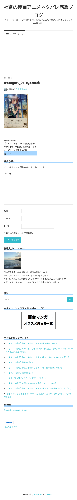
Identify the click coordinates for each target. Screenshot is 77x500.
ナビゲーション (16, 34)
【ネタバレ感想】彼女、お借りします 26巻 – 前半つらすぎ (32, 343)
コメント (8, 173)
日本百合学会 (21, 89)
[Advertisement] (38, 55)
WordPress (38, 494)
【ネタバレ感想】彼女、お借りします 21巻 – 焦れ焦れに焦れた (34, 367)
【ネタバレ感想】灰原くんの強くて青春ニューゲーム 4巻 (32, 383)
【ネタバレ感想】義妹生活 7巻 (20, 372)
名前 (6, 210)
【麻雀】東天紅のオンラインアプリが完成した (27, 378)
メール (7, 218)
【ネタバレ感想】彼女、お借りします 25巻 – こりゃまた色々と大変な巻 (38, 357)
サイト (7, 226)
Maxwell (50, 494)
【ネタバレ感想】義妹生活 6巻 (20, 362)
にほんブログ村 (10, 426)
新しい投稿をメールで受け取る (19, 233)
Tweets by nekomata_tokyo (15, 410)
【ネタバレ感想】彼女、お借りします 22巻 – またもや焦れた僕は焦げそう (39, 388)
